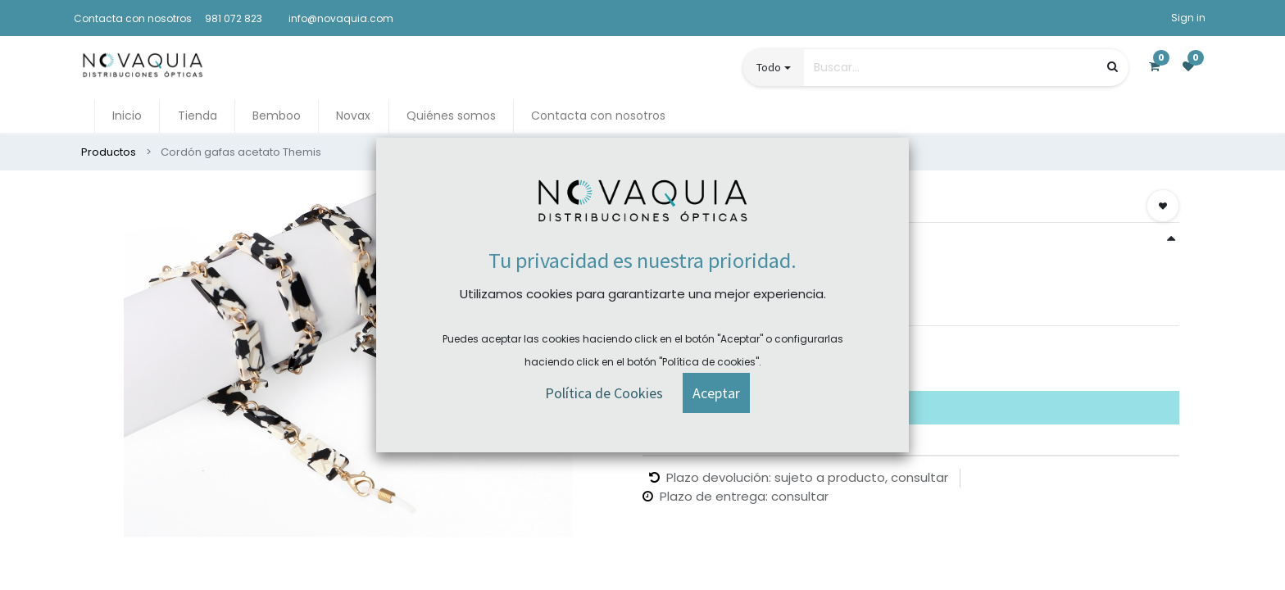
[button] (1163, 205)
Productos (108, 152)
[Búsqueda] (1112, 66)
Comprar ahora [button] (708, 361)
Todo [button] (768, 67)
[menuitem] (127, 116)
